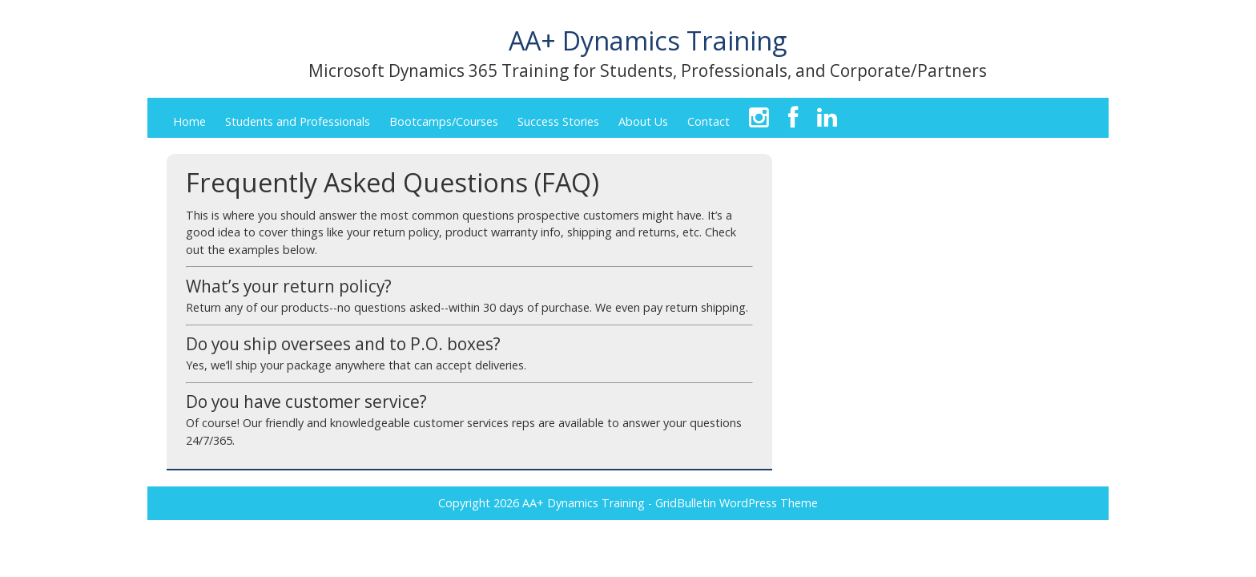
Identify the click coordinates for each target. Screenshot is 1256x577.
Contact (708, 121)
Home (189, 121)
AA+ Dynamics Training (648, 40)
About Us (643, 121)
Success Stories (558, 121)
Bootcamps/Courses (443, 121)
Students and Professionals (297, 121)
